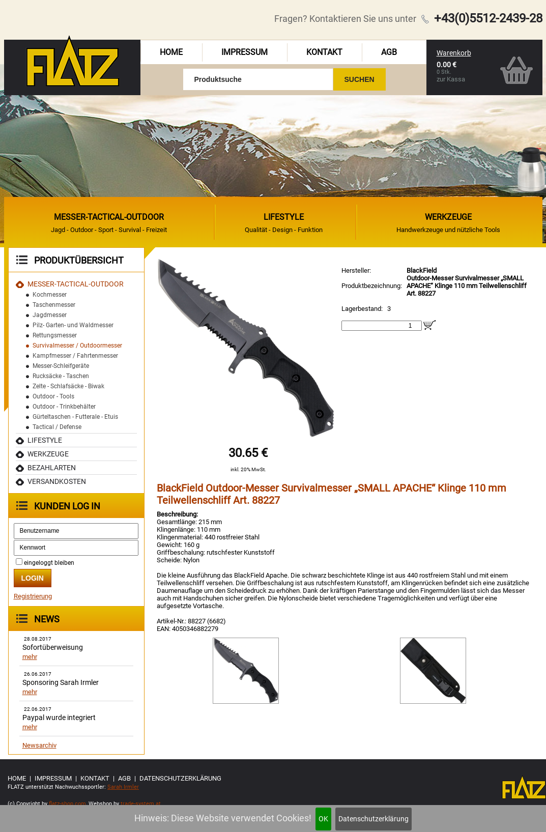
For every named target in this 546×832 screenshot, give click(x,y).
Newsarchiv (39, 745)
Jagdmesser (50, 315)
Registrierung (33, 596)
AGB (389, 52)
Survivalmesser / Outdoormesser (77, 345)
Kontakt (324, 52)
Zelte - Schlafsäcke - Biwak (68, 386)
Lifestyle (44, 440)
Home (171, 52)
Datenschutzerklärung (373, 819)
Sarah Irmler (123, 787)
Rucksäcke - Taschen (61, 376)
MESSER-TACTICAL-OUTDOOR (75, 284)
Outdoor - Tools (53, 396)
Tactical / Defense (57, 427)
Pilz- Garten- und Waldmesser (73, 325)
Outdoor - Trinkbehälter (64, 406)
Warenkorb (454, 53)
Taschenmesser (54, 304)
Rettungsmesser (55, 335)
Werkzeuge (48, 454)
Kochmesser (50, 294)
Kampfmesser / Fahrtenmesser (75, 355)
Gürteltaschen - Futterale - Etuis (75, 416)
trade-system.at (141, 803)
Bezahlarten (51, 468)
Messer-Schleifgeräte (61, 365)
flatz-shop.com (67, 803)
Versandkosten (56, 481)
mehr (29, 657)
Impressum (244, 52)
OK (323, 819)
